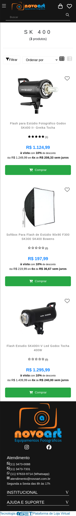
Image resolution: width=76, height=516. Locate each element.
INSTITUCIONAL (22, 492)
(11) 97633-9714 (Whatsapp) (28, 474)
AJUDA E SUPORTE (25, 502)
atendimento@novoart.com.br (28, 478)
